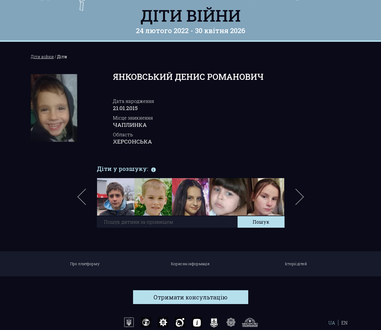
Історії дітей (296, 263)
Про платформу (85, 263)
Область (123, 134)
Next (298, 199)
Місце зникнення (133, 118)
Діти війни (190, 15)
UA (331, 323)
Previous (88, 199)
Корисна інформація (190, 263)
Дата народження (133, 101)
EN (344, 323)
